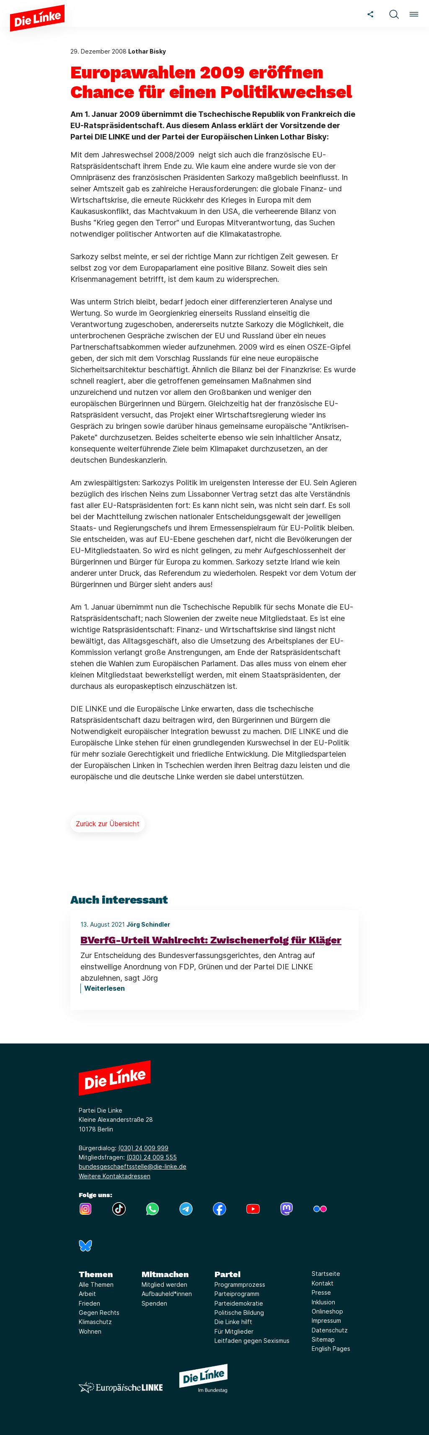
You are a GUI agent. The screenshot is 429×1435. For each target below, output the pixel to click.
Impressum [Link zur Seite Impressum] (326, 1320)
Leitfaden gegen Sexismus (251, 1340)
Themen (96, 1274)
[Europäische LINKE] (121, 1387)
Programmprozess (239, 1284)
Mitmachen (165, 1274)
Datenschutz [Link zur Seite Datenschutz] (330, 1330)
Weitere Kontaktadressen (114, 1176)
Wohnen (90, 1331)
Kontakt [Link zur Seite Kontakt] (322, 1283)
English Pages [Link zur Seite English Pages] (331, 1348)
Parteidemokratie (238, 1303)
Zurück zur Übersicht (108, 823)
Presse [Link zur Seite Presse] (321, 1292)
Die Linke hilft (233, 1321)
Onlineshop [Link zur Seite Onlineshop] (327, 1311)
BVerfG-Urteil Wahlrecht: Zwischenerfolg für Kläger (210, 940)
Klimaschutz (95, 1321)
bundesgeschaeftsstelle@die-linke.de (132, 1166)
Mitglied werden (164, 1284)
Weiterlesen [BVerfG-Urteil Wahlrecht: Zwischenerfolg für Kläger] (104, 988)
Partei (227, 1274)
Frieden (89, 1303)
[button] (394, 13)
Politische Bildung (239, 1312)
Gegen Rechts (99, 1312)
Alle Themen (96, 1284)
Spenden (154, 1303)
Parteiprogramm (236, 1293)
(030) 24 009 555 (152, 1157)
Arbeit (87, 1293)
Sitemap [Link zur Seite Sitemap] (323, 1339)
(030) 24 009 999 (143, 1148)
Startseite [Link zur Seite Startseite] (326, 1273)
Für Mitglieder (233, 1331)
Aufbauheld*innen (167, 1293)
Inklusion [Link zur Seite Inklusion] (323, 1302)
